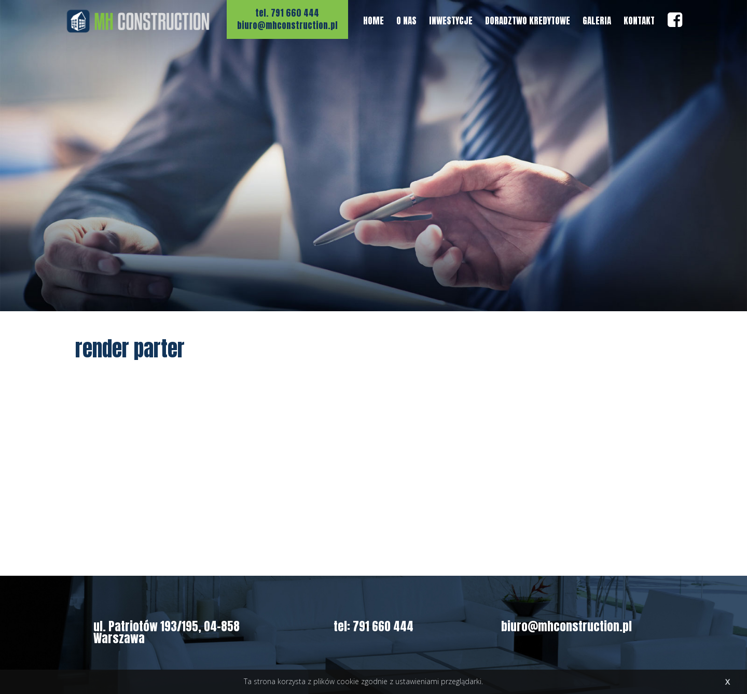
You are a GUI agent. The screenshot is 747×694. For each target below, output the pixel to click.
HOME (373, 20)
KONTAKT (639, 20)
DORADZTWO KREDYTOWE (527, 20)
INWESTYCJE (451, 20)
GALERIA (597, 20)
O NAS (406, 20)
